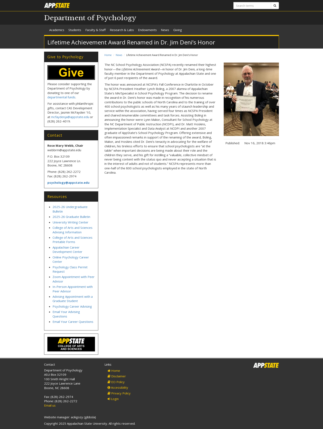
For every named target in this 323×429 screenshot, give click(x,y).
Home (108, 55)
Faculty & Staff (95, 30)
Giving (177, 30)
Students (74, 30)
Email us (50, 405)
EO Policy (116, 382)
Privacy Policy (119, 393)
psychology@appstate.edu (68, 182)
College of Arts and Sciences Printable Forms (72, 239)
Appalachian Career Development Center (67, 249)
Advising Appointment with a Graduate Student (73, 298)
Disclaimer (117, 376)
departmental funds (61, 97)
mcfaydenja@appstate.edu (70, 117)
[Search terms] (252, 5)
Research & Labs (122, 30)
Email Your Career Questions (73, 322)
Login (113, 399)
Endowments (147, 30)
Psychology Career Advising (72, 306)
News (165, 30)
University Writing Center (70, 222)
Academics (56, 30)
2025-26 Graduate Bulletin (71, 217)
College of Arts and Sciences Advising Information (72, 230)
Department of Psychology (90, 18)
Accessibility (118, 387)
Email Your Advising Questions (66, 314)
